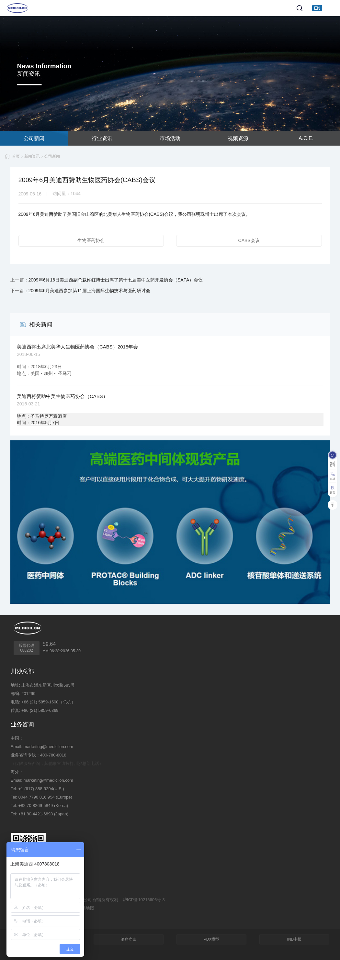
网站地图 (85, 908)
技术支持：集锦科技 (30, 916)
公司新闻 (34, 138)
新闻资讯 (32, 156)
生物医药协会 (91, 240)
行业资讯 (102, 138)
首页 (16, 156)
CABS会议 (249, 240)
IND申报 (294, 939)
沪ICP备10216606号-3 (144, 899)
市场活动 (170, 138)
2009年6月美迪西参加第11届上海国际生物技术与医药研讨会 (89, 290)
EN (317, 8)
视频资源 (238, 138)
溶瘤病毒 (128, 939)
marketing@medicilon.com (48, 746)
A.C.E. (306, 138)
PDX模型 (212, 939)
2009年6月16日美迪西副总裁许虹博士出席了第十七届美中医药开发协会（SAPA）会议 (115, 279)
